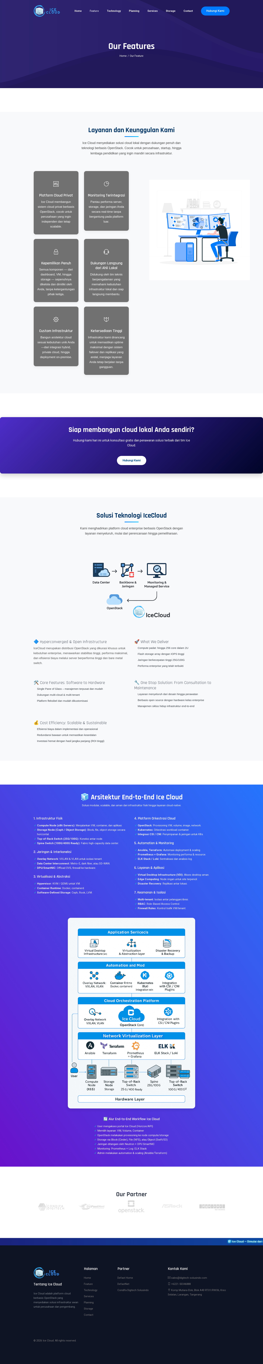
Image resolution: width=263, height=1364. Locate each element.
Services (152, 11)
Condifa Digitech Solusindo (133, 1290)
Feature (94, 11)
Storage (170, 11)
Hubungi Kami (215, 11)
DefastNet (123, 1284)
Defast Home (125, 1277)
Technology (114, 11)
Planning (134, 11)
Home (78, 11)
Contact (188, 11)
